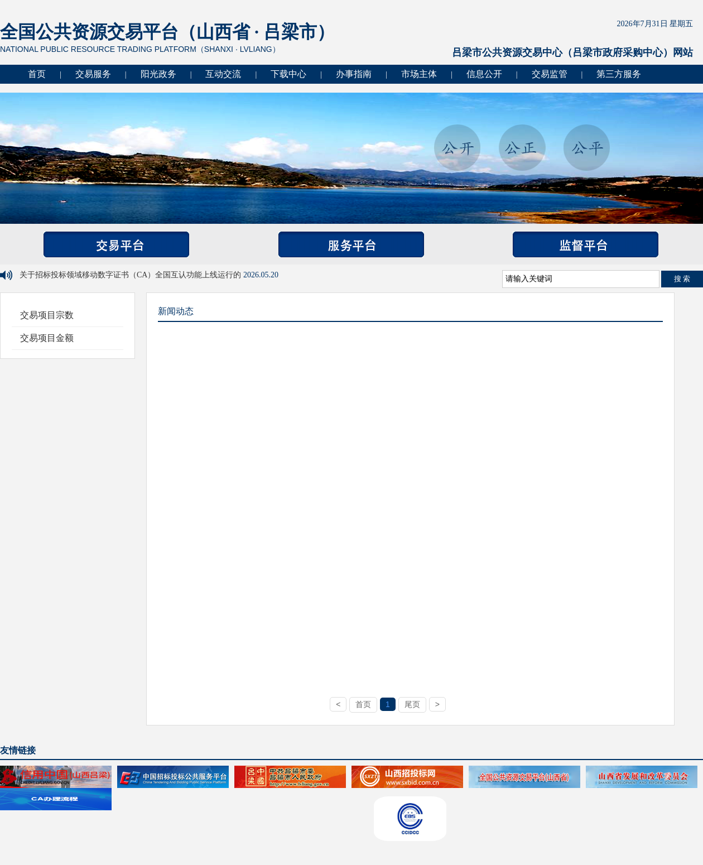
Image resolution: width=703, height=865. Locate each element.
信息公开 (484, 74)
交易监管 (549, 74)
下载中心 (288, 74)
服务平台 (351, 244)
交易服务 (93, 74)
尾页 (412, 704)
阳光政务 (158, 74)
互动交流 (223, 74)
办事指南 (354, 74)
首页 (37, 74)
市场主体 (419, 74)
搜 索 (682, 279)
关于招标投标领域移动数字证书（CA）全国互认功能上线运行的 (131, 275)
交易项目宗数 (47, 315)
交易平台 (116, 244)
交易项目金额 (47, 338)
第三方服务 (618, 74)
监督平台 (585, 244)
